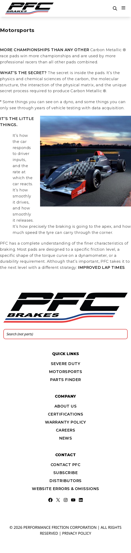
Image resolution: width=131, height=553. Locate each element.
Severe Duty (65, 363)
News (65, 438)
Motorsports (65, 371)
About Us (65, 406)
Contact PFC (65, 464)
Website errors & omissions (65, 488)
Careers (65, 430)
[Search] (123, 334)
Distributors (65, 480)
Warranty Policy (65, 422)
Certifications (65, 414)
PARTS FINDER (65, 379)
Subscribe (65, 472)
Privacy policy (76, 533)
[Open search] (114, 8)
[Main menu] (123, 7)
